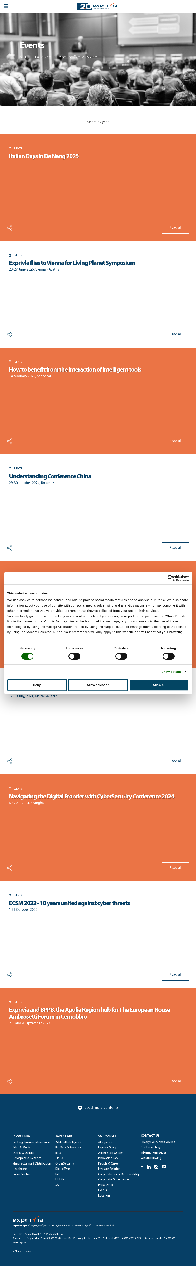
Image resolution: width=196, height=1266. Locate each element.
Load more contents (98, 1107)
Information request (154, 1152)
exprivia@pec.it (20, 1243)
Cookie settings (151, 1147)
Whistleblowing (151, 1158)
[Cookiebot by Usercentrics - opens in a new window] (170, 578)
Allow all (159, 685)
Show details (171, 671)
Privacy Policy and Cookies (158, 1142)
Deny (37, 685)
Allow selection (98, 685)
